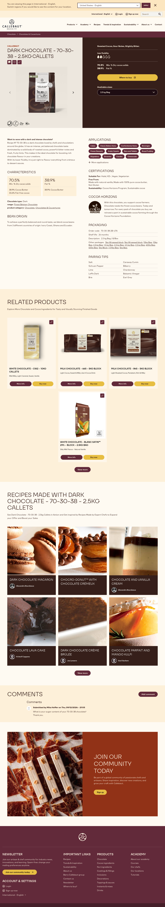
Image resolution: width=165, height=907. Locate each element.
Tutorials (135, 875)
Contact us (68, 878)
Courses (135, 863)
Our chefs (135, 867)
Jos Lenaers (72, 661)
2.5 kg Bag (98, 245)
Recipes (97, 24)
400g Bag (150, 245)
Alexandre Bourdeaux (25, 586)
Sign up (100, 792)
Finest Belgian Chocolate (25, 204)
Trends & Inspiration (112, 24)
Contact (158, 24)
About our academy (140, 859)
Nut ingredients (104, 867)
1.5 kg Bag (108, 245)
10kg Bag (147, 242)
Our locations (137, 871)
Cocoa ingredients (105, 863)
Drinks (100, 890)
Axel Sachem (123, 661)
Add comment (148, 694)
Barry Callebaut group (73, 875)
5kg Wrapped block (114, 242)
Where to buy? (70, 886)
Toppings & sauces (105, 882)
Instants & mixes (105, 886)
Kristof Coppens (23, 657)
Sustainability (69, 867)
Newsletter (68, 882)
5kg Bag (123, 247)
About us (67, 871)
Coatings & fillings (105, 871)
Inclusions (101, 875)
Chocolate (11, 34)
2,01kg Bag (113, 247)
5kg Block (103, 247)
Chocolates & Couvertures (29, 34)
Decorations (103, 878)
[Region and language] (108, 5)
